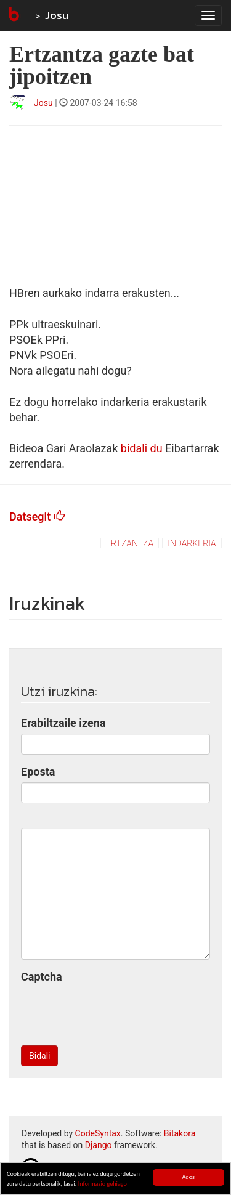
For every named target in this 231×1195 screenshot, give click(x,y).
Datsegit (37, 516)
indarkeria (192, 543)
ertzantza (129, 543)
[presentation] (114, 1012)
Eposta (38, 771)
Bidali (39, 1056)
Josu (56, 15)
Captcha (41, 976)
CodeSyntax (98, 1133)
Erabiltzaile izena (63, 722)
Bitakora (180, 1133)
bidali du (142, 448)
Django (98, 1145)
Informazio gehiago (102, 1184)
